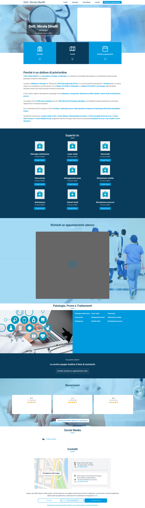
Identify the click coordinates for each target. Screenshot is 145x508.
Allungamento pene (98, 317)
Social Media (86, 2)
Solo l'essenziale (72, 500)
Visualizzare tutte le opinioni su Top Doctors (72, 420)
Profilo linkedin (51, 439)
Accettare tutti (96, 500)
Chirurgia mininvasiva (82, 313)
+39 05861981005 (82, 481)
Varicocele (111, 313)
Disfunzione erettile (114, 317)
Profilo (65, 2)
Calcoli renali (95, 321)
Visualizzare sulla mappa (51, 473)
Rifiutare (49, 500)
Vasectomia (79, 317)
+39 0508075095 (82, 467)
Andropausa (79, 321)
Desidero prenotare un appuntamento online (72, 371)
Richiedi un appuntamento (112, 2)
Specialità (75, 2)
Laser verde (95, 313)
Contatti (97, 2)
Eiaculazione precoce (115, 321)
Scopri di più (40, 160)
